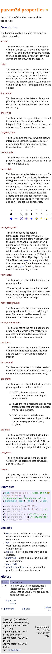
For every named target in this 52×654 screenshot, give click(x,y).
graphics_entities (15, 567)
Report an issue (10, 602)
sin (20, 501)
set (7, 533)
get (7, 493)
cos (44, 501)
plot (22, 266)
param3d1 (10, 501)
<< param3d (7, 608)
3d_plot (26, 608)
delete (9, 551)
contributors (14, 649)
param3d (27, 260)
